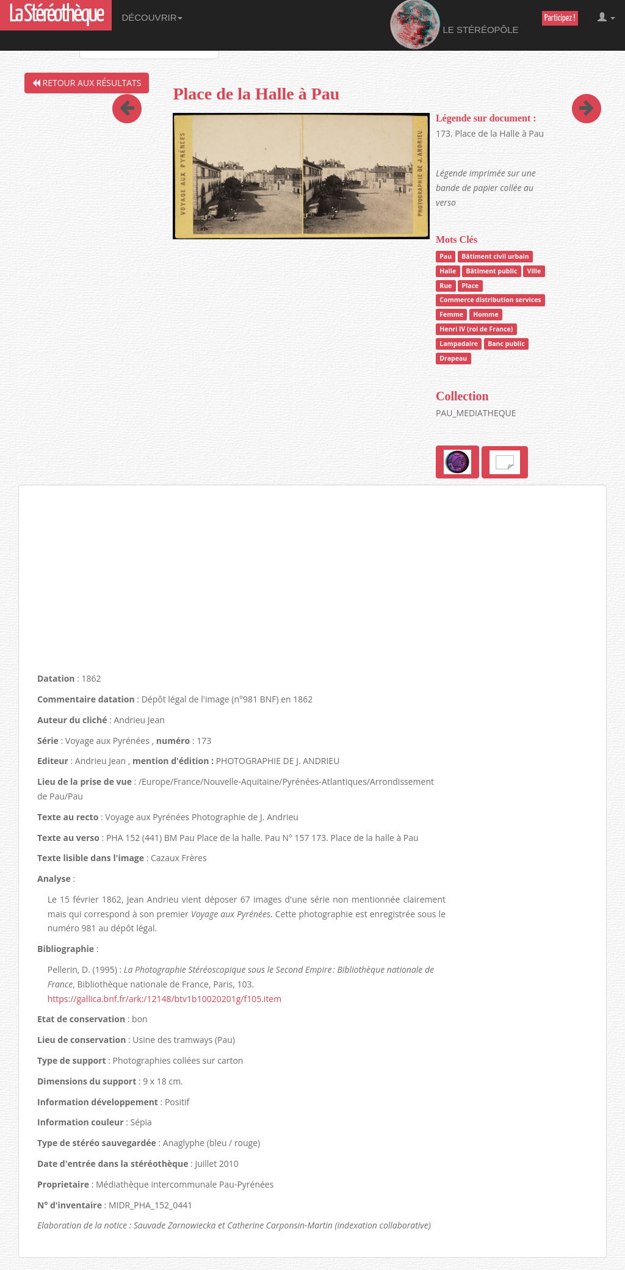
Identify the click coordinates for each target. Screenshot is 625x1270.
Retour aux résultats (86, 82)
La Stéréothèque (56, 15)
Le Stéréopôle (454, 25)
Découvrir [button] (151, 17)
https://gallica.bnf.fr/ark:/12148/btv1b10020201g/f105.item (164, 999)
